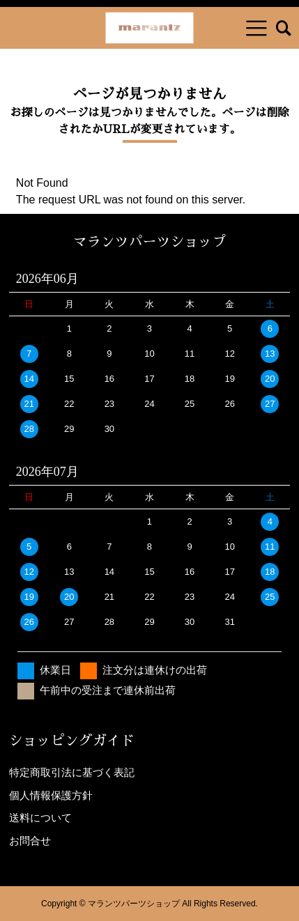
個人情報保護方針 (51, 795)
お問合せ (30, 840)
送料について (40, 817)
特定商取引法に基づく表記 (72, 772)
